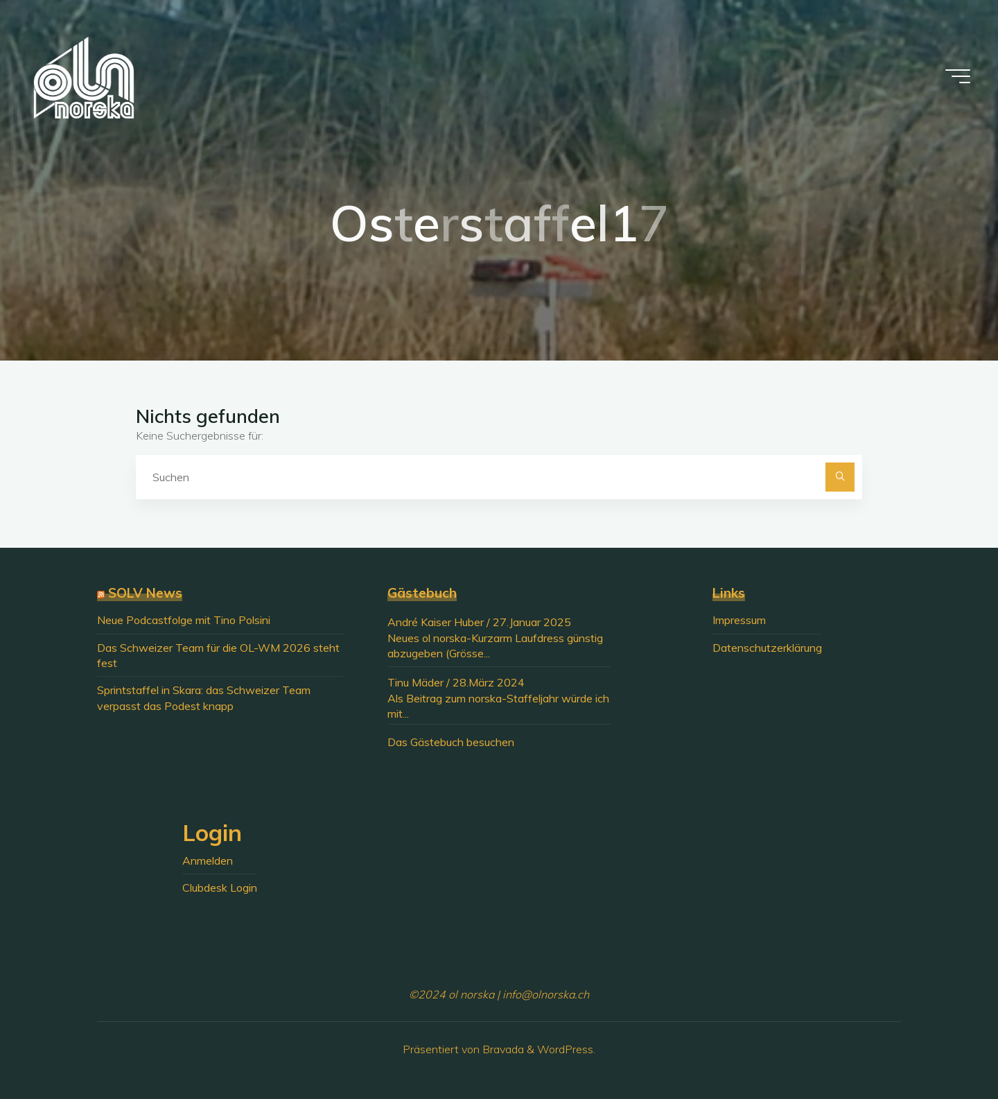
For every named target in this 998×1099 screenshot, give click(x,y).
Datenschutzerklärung (767, 648)
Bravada (502, 1049)
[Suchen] (840, 477)
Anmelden (207, 860)
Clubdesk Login (219, 887)
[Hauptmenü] (957, 76)
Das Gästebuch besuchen (450, 742)
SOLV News (145, 593)
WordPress (565, 1049)
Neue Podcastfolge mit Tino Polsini (183, 620)
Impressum (739, 620)
